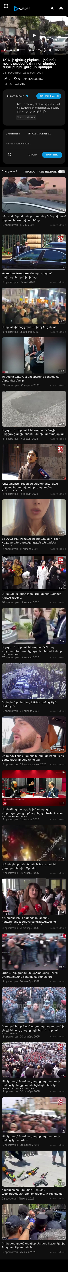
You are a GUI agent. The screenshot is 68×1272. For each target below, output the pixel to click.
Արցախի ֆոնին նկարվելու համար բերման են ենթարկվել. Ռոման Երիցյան (33, 757)
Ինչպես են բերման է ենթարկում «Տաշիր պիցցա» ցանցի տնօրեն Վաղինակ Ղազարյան (33, 432)
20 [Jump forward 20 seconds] (44, 50)
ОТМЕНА (33, 154)
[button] (61, 8)
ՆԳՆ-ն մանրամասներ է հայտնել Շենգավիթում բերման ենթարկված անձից (34, 218)
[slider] (21, 49)
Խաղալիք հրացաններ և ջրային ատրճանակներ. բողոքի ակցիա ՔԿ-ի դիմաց (32, 1192)
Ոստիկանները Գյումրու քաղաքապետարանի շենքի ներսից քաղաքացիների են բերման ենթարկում (33, 1030)
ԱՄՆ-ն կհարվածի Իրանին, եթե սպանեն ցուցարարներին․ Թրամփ (29, 866)
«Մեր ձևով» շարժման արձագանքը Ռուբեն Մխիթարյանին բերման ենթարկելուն (30, 975)
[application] (34, 35)
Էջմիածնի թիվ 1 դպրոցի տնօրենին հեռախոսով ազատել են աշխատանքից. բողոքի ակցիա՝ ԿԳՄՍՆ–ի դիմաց (29, 921)
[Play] (5, 50)
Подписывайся (48, 96)
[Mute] (50, 50)
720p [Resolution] (57, 50)
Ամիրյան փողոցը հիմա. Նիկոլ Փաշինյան (29, 327)
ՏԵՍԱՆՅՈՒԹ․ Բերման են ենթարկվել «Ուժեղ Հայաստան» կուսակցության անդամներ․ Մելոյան (31, 542)
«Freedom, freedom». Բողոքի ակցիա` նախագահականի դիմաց (27, 275)
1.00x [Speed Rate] (38, 50)
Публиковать (52, 154)
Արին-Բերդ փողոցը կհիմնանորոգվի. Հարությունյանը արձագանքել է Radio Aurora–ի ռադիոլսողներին (33, 813)
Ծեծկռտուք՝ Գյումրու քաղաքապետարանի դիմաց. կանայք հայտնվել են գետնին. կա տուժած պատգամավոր (31, 1085)
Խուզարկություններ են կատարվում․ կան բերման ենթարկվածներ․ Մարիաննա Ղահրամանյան (30, 487)
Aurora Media (17, 96)
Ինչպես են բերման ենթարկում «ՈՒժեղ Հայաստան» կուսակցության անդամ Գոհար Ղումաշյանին (32, 651)
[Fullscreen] (63, 50)
